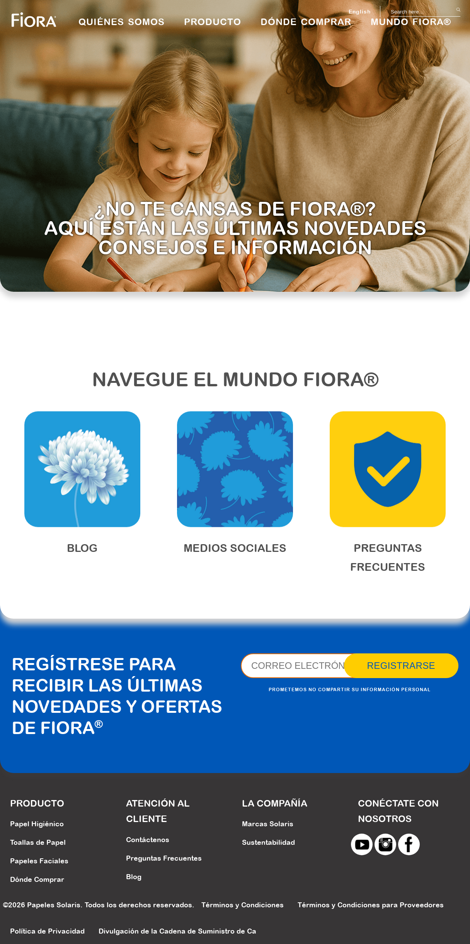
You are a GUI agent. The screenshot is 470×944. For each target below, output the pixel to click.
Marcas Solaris (267, 824)
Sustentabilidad (268, 842)
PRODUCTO (212, 21)
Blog (82, 558)
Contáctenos (147, 840)
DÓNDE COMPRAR (306, 21)
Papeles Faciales (39, 861)
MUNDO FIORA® (411, 21)
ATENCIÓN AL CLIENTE (158, 811)
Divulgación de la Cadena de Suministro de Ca (177, 931)
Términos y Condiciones (242, 905)
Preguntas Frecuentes (164, 858)
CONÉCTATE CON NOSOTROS (398, 811)
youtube (362, 844)
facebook (409, 844)
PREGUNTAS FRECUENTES (387, 567)
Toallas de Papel (38, 842)
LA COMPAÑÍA (274, 803)
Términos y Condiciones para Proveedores (371, 905)
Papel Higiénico (37, 824)
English (360, 11)
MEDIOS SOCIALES (235, 558)
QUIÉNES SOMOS (121, 21)
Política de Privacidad (47, 931)
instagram (385, 844)
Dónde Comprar (37, 879)
